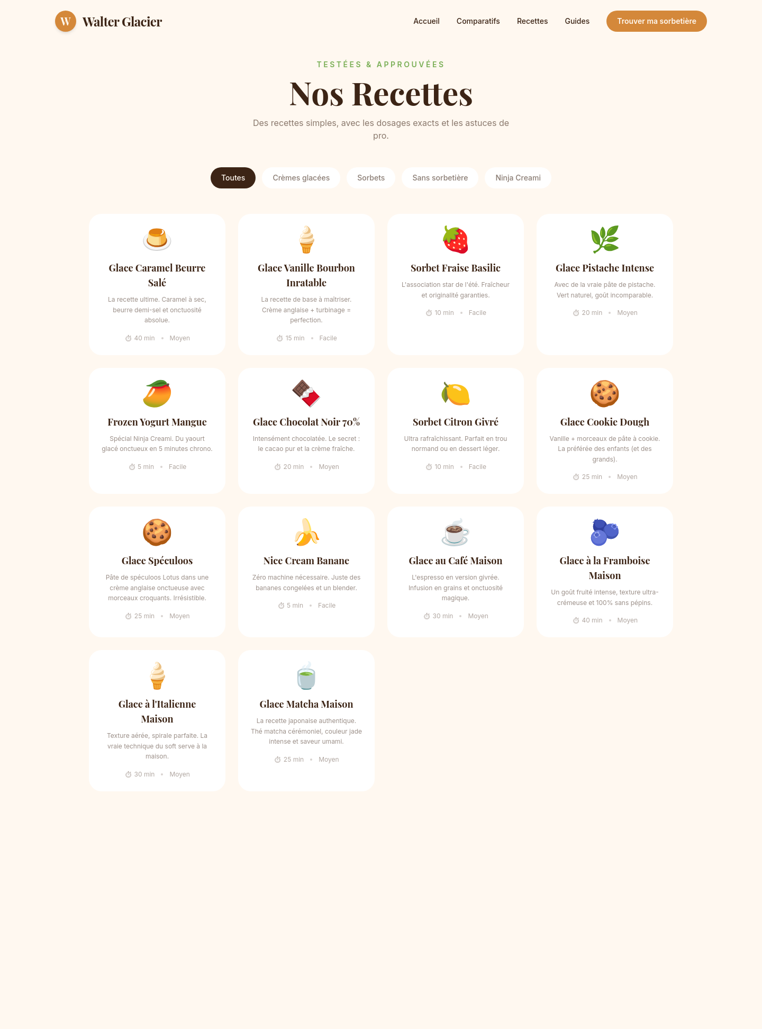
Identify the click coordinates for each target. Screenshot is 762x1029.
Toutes (233, 177)
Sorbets (371, 177)
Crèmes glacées (301, 177)
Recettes (532, 20)
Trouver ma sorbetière (656, 20)
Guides (577, 20)
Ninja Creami (517, 177)
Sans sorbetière (440, 177)
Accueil (426, 20)
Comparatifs (478, 20)
